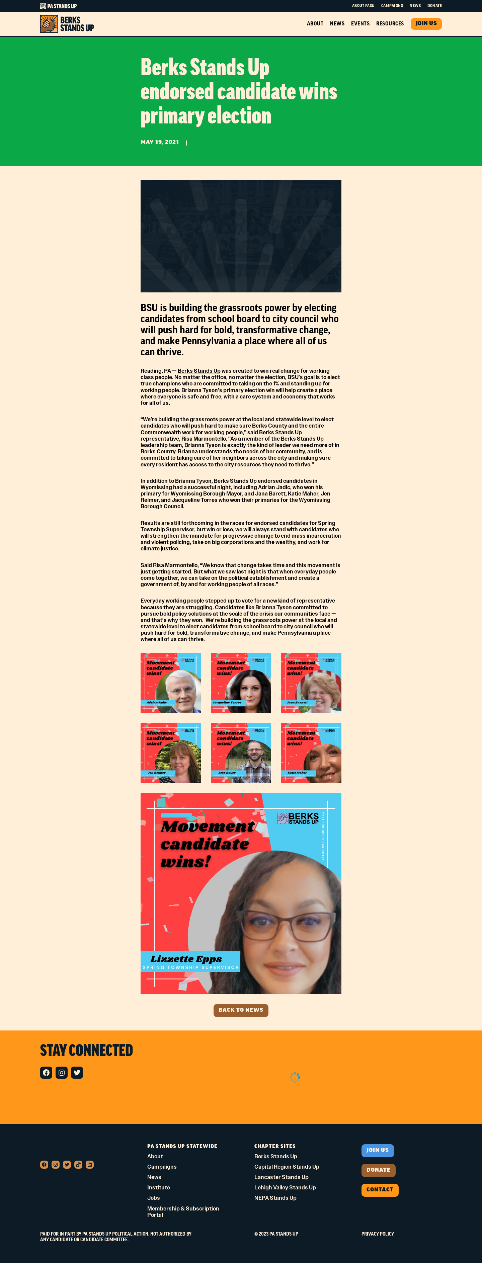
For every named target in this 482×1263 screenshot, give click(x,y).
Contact (380, 1190)
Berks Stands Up (199, 370)
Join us (378, 1150)
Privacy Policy (378, 1234)
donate (379, 1170)
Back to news (241, 1010)
